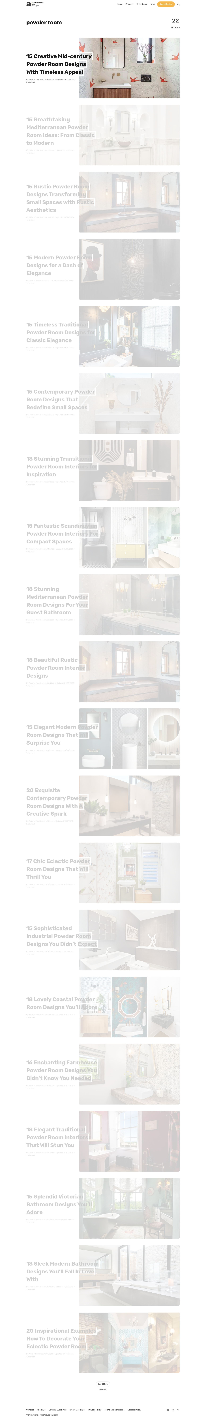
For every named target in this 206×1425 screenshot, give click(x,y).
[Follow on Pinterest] (178, 1409)
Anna (31, 1354)
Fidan (31, 79)
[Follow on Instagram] (173, 1409)
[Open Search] (178, 4)
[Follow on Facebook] (167, 1409)
